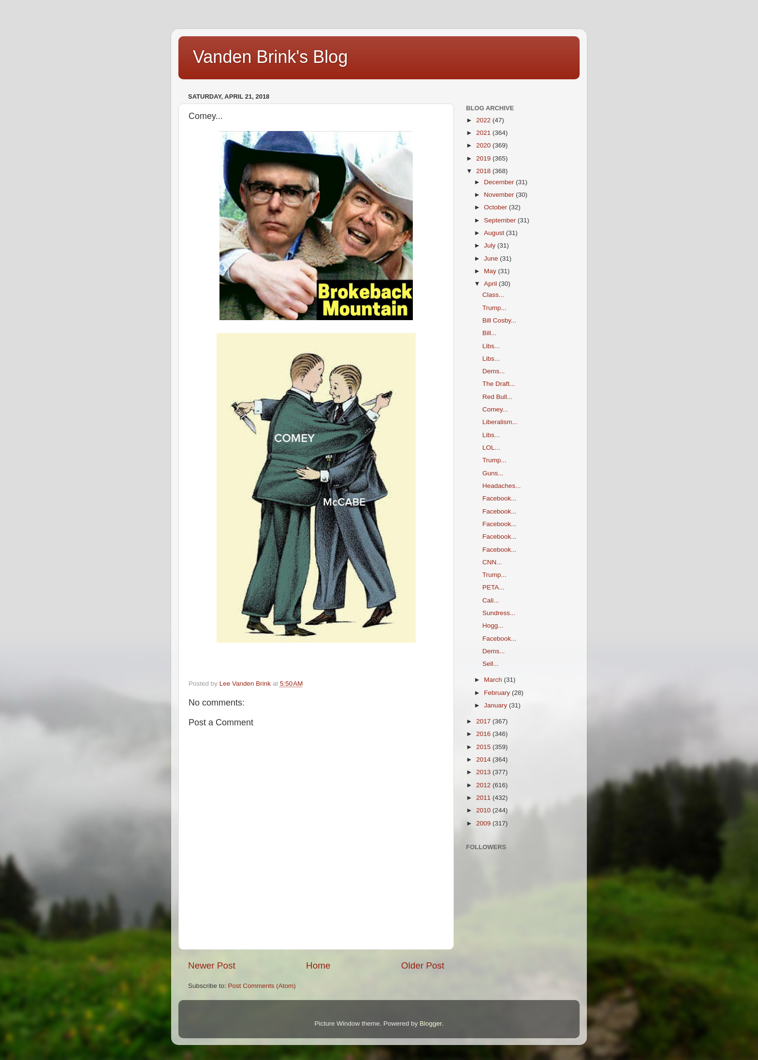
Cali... (490, 600)
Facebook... (499, 498)
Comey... (495, 409)
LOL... (491, 447)
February (498, 692)
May (491, 271)
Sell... (490, 663)
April (491, 283)
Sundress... (498, 613)
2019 (484, 158)
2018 (484, 171)
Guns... (493, 473)
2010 (484, 810)
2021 (484, 132)
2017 (484, 721)
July (490, 245)
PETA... (493, 587)
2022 (484, 120)
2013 (484, 772)
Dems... (493, 371)
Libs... (491, 346)
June (492, 258)
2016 (484, 733)
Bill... (489, 333)
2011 (484, 797)
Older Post (422, 965)
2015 (484, 747)
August (495, 232)
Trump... (494, 307)
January (496, 705)
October (496, 207)
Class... (493, 294)
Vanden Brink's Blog (270, 57)
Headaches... (501, 485)
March (494, 679)
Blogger (431, 1023)
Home (318, 965)
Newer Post (211, 965)
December (500, 182)
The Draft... (498, 383)
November (500, 194)
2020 (484, 145)
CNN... (492, 562)
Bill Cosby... (499, 320)
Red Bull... (497, 396)
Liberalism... (500, 422)
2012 (484, 785)
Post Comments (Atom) (262, 985)
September (501, 220)
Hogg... (493, 625)
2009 (484, 823)
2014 (484, 759)
